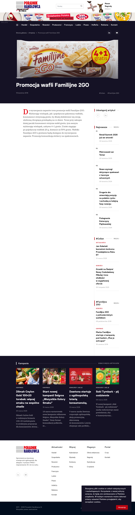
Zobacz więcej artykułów (108, 363)
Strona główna (21, 33)
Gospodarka (35, 25)
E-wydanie (90, 467)
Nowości (46, 25)
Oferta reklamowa (93, 453)
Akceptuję (122, 507)
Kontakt (114, 25)
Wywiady (72, 457)
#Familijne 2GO (113, 93)
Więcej (116, 127)
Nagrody (90, 457)
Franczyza (68, 25)
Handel (24, 25)
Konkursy (72, 462)
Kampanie (99, 328)
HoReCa (95, 25)
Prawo (86, 25)
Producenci (56, 25)
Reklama (104, 25)
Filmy (71, 467)
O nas (107, 453)
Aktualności (101, 242)
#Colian (102, 93)
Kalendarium (73, 453)
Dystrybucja (91, 462)
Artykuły (32, 33)
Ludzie (78, 25)
